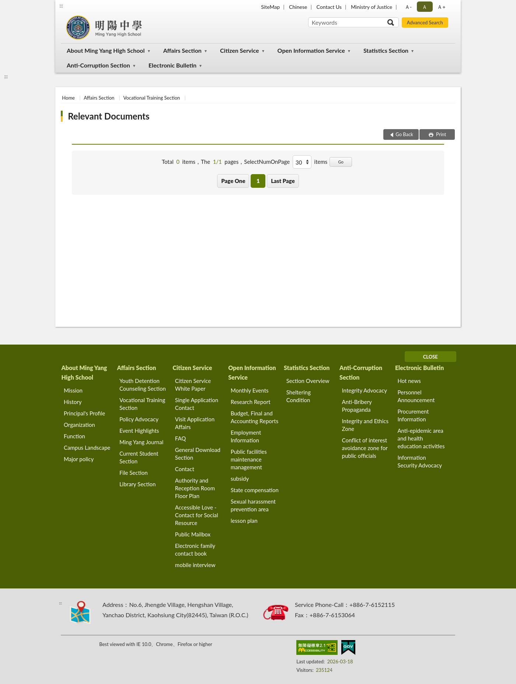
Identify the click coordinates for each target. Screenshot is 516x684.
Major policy (79, 459)
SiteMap (270, 7)
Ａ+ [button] (441, 7)
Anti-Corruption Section (98, 65)
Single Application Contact (196, 404)
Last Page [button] (283, 180)
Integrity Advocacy (364, 390)
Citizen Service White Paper (193, 384)
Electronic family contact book (195, 549)
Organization (79, 424)
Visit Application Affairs (195, 423)
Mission (73, 390)
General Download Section (197, 453)
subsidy (240, 478)
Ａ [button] (424, 7)
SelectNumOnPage (267, 161)
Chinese (298, 7)
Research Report (251, 401)
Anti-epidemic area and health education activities (420, 438)
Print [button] (440, 134)
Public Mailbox (192, 534)
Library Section (137, 484)
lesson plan (244, 520)
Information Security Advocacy (419, 461)
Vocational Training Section (151, 98)
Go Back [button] (404, 134)
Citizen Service (239, 50)
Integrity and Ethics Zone (365, 425)
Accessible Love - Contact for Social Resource (196, 515)
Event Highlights (139, 430)
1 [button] (258, 180)
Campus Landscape (87, 447)
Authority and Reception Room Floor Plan (195, 488)
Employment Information (246, 436)
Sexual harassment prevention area (253, 505)
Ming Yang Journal (141, 442)
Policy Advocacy (138, 419)
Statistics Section (385, 50)
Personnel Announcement (416, 396)
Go (341, 161)
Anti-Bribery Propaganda (357, 405)
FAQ (180, 438)
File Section (133, 472)
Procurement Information (413, 415)
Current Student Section (138, 457)
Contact (184, 469)
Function (74, 436)
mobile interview (195, 565)
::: (61, 5)
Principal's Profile (84, 413)
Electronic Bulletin (172, 65)
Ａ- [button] (408, 7)
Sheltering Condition (298, 396)
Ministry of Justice (371, 7)
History (72, 401)
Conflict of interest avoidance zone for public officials (365, 448)
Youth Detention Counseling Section (142, 384)
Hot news (409, 380)
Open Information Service (311, 50)
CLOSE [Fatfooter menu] (430, 357)
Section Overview (308, 380)
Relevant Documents (108, 116)
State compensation (255, 490)
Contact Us (328, 7)
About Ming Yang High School (106, 50)
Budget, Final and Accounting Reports (254, 417)
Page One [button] (233, 180)
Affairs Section (182, 50)
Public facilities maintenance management (249, 459)
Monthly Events (250, 390)
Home (68, 98)
